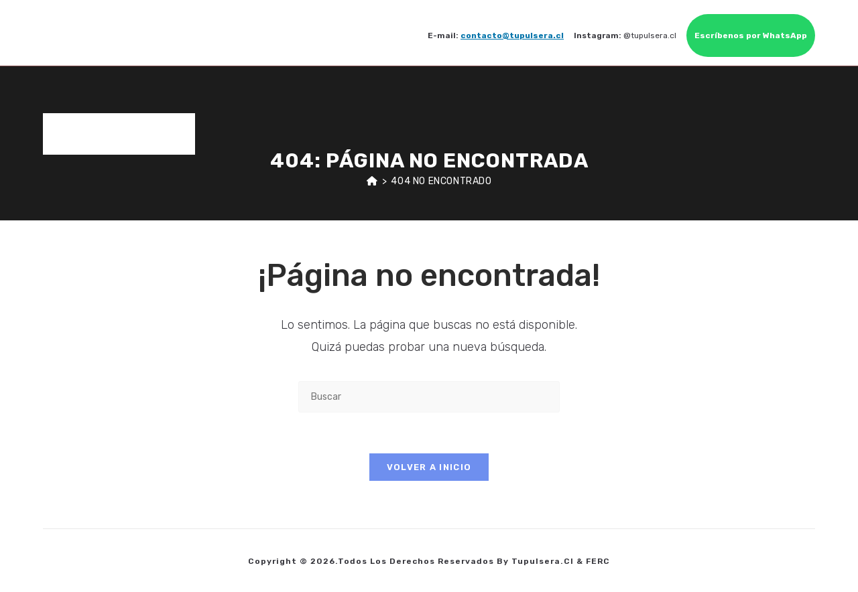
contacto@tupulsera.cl (512, 35)
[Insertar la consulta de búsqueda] (429, 397)
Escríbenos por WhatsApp (750, 35)
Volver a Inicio (429, 467)
